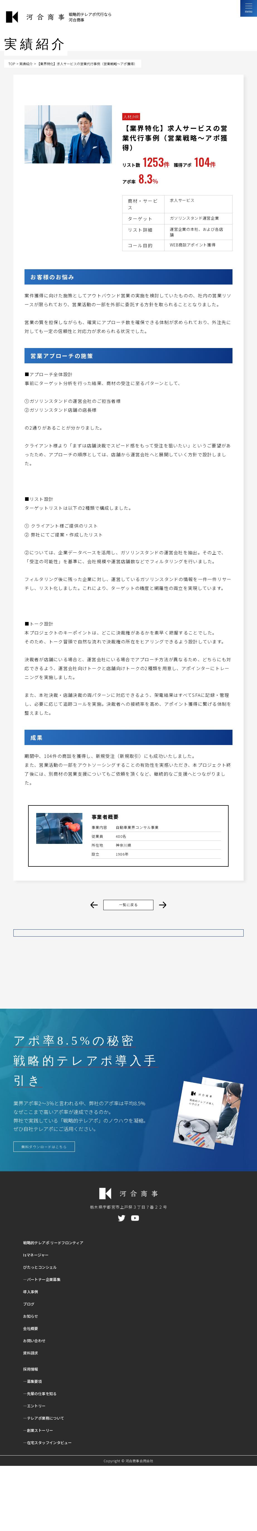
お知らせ (32, 1381)
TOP (11, 63)
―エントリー (37, 1471)
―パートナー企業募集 (46, 1344)
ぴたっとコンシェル (44, 1332)
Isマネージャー (38, 1320)
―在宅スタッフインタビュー (53, 1507)
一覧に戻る (128, 905)
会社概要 (32, 1393)
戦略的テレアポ (60, 1307)
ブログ (30, 1369)
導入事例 (32, 1356)
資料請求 (32, 1418)
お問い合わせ (37, 1405)
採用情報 (32, 1434)
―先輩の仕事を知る (44, 1458)
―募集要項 (34, 1446)
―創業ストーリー (41, 1495)
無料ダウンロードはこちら (49, 1210)
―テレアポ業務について (48, 1483)
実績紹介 (26, 63)
